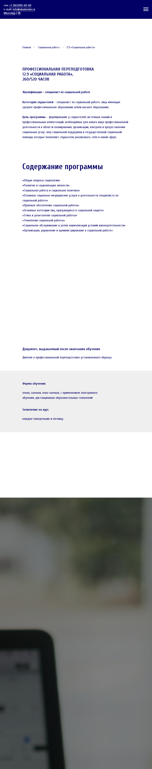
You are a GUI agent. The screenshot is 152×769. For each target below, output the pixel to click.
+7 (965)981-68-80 (20, 5)
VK (19, 13)
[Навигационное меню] (145, 9)
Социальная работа (48, 47)
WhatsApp (10, 13)
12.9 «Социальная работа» (81, 47)
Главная (26, 47)
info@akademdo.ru (24, 9)
